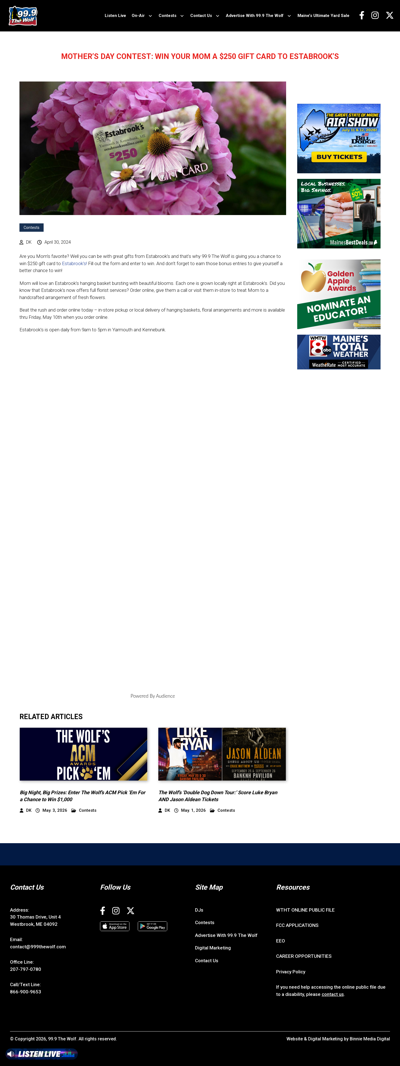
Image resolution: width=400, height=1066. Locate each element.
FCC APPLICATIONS (297, 925)
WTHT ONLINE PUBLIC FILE (305, 910)
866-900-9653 (25, 992)
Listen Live (115, 15)
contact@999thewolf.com (38, 946)
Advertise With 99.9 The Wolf (255, 15)
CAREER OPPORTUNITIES (304, 956)
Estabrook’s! (74, 263)
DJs (199, 910)
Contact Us (201, 15)
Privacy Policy (290, 971)
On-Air (138, 15)
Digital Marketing (213, 948)
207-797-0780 (25, 969)
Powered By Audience (153, 696)
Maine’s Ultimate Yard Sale (323, 15)
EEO (280, 941)
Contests (167, 15)
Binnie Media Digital (370, 1039)
